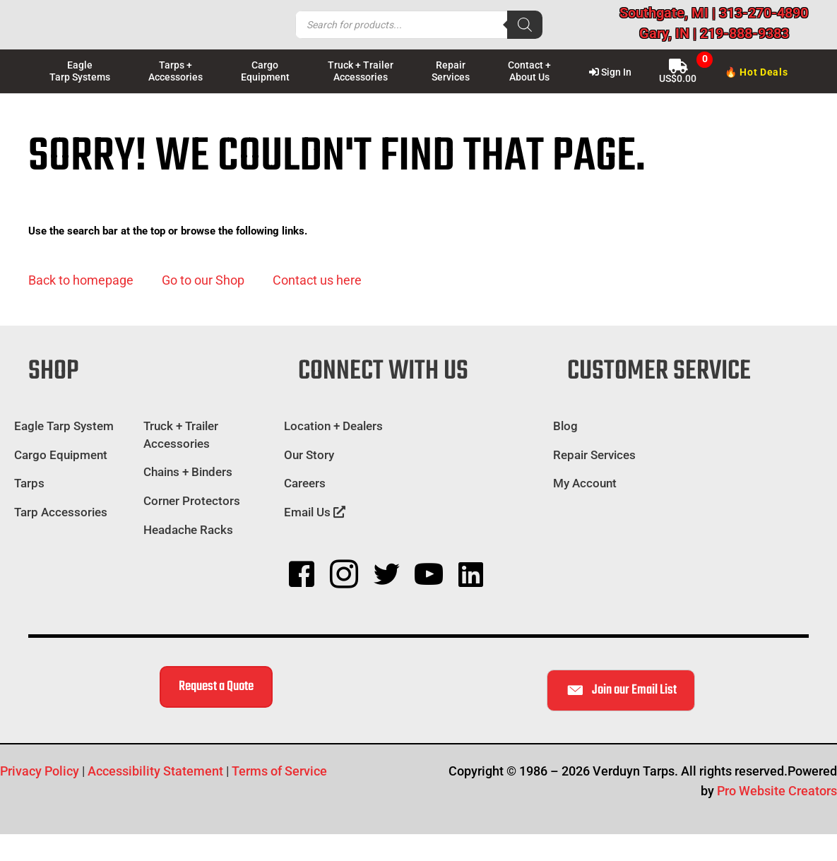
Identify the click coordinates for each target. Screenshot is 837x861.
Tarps (29, 483)
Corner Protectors (191, 501)
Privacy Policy (39, 771)
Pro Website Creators (777, 790)
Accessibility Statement (155, 771)
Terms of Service (279, 771)
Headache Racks (188, 530)
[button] (80, 280)
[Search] (524, 25)
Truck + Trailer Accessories (180, 435)
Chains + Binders (187, 472)
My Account (585, 483)
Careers (305, 483)
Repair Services (594, 455)
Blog (565, 426)
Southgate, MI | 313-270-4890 (713, 12)
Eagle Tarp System (64, 426)
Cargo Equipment (60, 455)
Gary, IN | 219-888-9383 (714, 33)
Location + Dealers (333, 426)
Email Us (314, 512)
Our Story (309, 455)
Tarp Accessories (60, 512)
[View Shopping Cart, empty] (678, 70)
